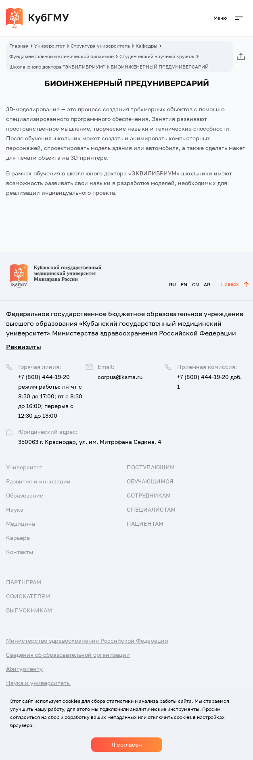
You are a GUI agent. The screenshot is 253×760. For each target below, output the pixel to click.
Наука (14, 509)
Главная (19, 46)
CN (195, 284)
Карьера (18, 537)
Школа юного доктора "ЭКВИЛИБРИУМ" (57, 67)
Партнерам (23, 582)
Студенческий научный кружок (156, 56)
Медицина (20, 523)
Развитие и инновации (38, 481)
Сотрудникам (149, 495)
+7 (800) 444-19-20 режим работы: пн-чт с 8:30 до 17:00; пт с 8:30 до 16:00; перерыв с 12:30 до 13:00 (50, 396)
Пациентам (145, 523)
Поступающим (151, 467)
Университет (49, 46)
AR (207, 284)
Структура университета (100, 46)
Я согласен (126, 744)
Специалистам (151, 509)
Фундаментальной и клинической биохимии (61, 56)
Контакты (19, 551)
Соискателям (28, 596)
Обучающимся (150, 481)
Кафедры (146, 46)
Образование (24, 495)
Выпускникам (29, 610)
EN (184, 284)
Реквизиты (23, 347)
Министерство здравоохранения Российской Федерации (87, 640)
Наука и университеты (38, 682)
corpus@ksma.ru (120, 376)
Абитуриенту (24, 668)
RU (172, 284)
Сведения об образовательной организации (68, 654)
